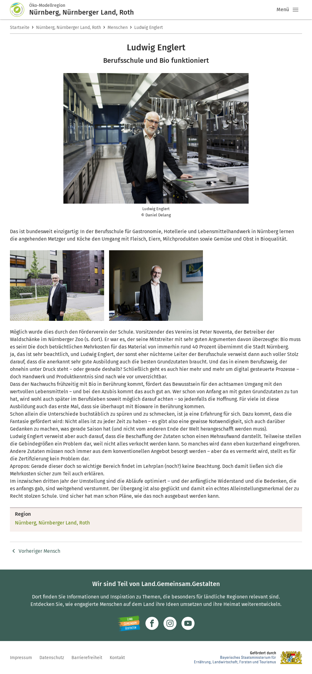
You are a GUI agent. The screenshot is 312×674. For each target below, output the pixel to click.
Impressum (21, 657)
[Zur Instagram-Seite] (170, 623)
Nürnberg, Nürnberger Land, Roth (68, 27)
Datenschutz (51, 657)
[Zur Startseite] (19, 9)
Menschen (118, 27)
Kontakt (117, 657)
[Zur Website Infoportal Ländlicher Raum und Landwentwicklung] (128, 623)
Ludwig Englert (148, 27)
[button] (295, 9)
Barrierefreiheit (86, 657)
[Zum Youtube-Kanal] (188, 623)
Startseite (20, 27)
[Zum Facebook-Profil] (151, 623)
